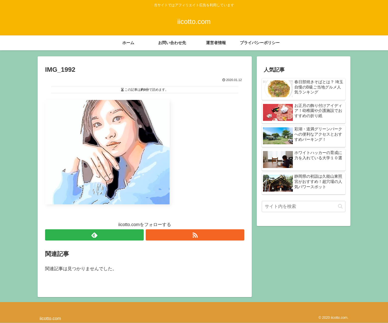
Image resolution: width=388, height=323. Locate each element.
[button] (340, 206)
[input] (303, 206)
